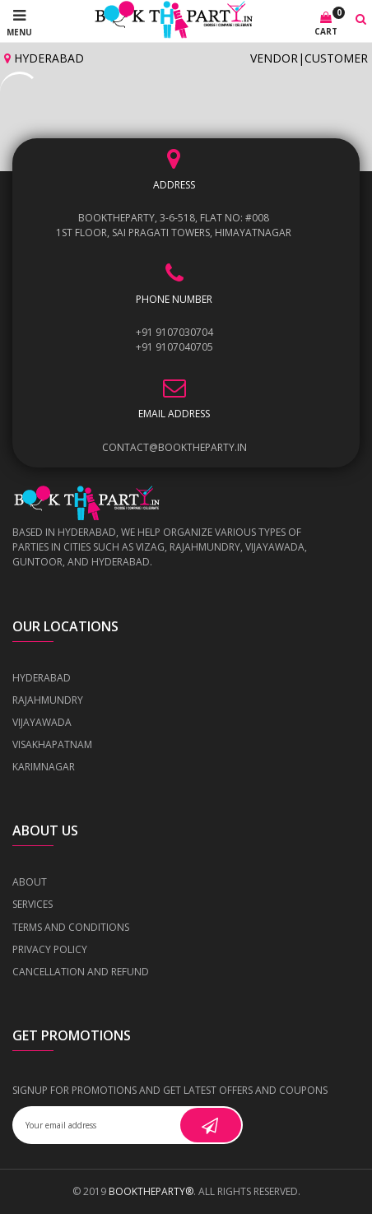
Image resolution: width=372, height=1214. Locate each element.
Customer (336, 58)
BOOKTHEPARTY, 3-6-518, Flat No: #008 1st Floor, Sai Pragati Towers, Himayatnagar (173, 225)
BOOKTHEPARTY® (151, 1191)
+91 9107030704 (174, 332)
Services (32, 904)
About (29, 882)
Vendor (274, 58)
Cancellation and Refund (80, 972)
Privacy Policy (49, 949)
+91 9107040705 (174, 347)
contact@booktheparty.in (174, 447)
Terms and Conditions (70, 927)
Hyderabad (44, 58)
